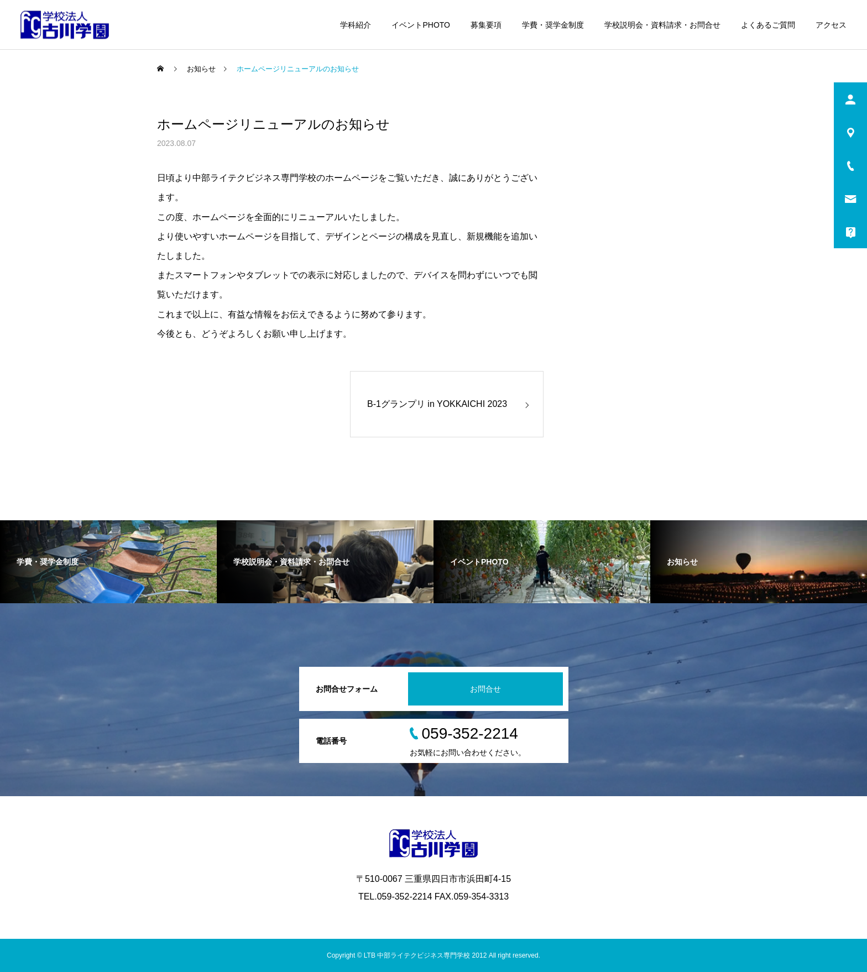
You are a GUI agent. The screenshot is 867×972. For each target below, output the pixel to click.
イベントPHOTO (420, 24)
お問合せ (485, 688)
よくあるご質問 (768, 24)
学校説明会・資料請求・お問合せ (662, 24)
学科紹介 (355, 24)
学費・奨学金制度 (553, 24)
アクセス (831, 24)
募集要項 (486, 24)
